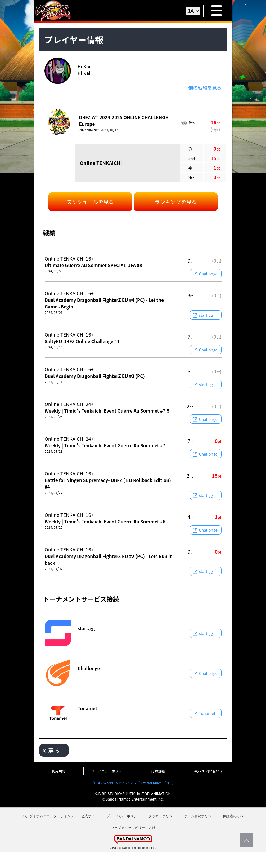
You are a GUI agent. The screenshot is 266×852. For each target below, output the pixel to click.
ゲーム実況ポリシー (199, 816)
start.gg (206, 315)
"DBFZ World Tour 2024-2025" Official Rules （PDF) (133, 782)
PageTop (245, 840)
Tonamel (207, 713)
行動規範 (158, 771)
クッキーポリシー (162, 816)
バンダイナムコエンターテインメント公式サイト (60, 816)
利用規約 (58, 771)
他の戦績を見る (205, 87)
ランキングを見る (176, 202)
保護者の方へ (233, 816)
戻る (54, 750)
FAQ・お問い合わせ (207, 771)
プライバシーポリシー (108, 771)
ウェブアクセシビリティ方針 (133, 828)
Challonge (208, 273)
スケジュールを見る (90, 202)
